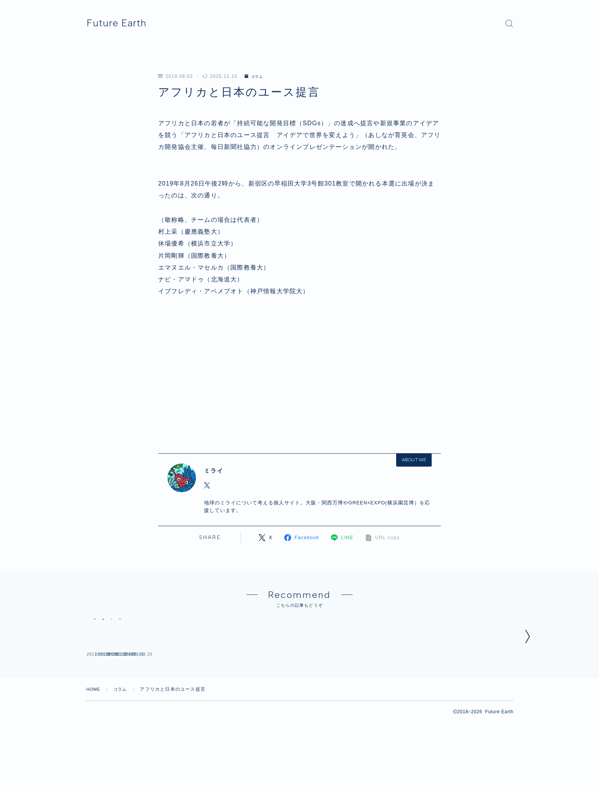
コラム (255, 76)
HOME (94, 756)
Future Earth (125, 23)
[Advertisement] (299, 372)
